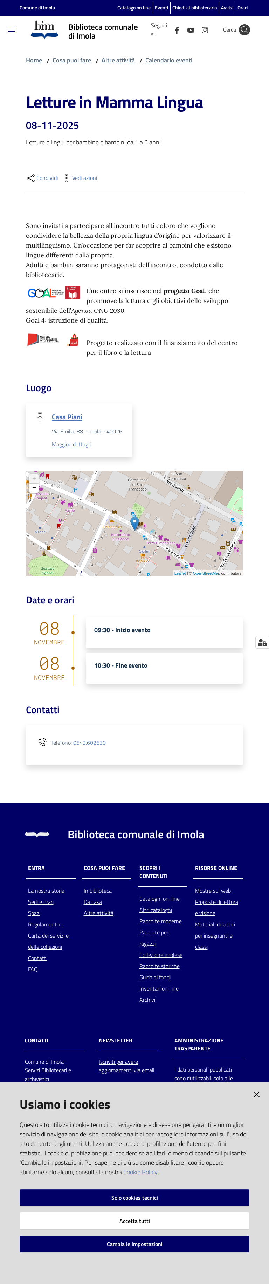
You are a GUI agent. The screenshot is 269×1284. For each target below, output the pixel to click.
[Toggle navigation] (11, 29)
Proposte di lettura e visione (216, 908)
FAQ (33, 970)
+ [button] (34, 479)
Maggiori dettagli (71, 445)
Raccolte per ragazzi (153, 938)
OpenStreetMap (206, 574)
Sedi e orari (41, 902)
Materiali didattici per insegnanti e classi (215, 936)
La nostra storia (46, 891)
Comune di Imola (37, 7)
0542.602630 (89, 743)
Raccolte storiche (159, 966)
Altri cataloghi (155, 910)
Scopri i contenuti (153, 873)
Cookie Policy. (141, 1172)
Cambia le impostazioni (135, 1244)
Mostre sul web (213, 891)
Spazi (34, 914)
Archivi (147, 1000)
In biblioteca (98, 891)
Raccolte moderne (160, 922)
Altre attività (118, 60)
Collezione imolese (160, 955)
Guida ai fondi (155, 978)
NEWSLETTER (115, 1041)
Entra (36, 869)
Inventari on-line (159, 989)
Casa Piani (67, 416)
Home (34, 60)
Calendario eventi (168, 60)
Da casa (93, 902)
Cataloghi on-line (159, 899)
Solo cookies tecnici (134, 1198)
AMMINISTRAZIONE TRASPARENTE (198, 1045)
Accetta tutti (134, 1221)
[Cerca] (244, 29)
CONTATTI (36, 1041)
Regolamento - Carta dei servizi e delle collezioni (48, 936)
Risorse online (216, 869)
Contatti (37, 958)
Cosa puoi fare (72, 60)
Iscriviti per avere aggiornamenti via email (126, 1066)
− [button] (34, 489)
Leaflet (180, 574)
